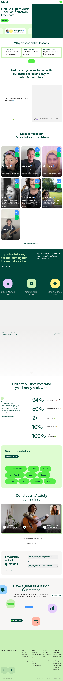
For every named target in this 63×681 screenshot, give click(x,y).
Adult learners (25, 656)
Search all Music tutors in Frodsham (31, 243)
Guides (44, 658)
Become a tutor (35, 660)
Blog (44, 656)
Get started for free (31, 601)
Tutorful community (47, 654)
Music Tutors (9, 144)
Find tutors (3, 144)
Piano (24, 481)
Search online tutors (6, 266)
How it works (24, 654)
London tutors (56, 652)
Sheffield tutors (56, 667)
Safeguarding (46, 659)
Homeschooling (25, 658)
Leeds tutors (56, 658)
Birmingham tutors (57, 656)
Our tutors (24, 652)
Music (31, 475)
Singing (11, 481)
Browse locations (25, 661)
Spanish (44, 475)
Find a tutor (4, 20)
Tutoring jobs (35, 661)
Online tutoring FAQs (36, 654)
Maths (33, 469)
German (37, 481)
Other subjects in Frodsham (11, 456)
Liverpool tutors (56, 661)
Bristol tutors (56, 669)
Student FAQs (35, 652)
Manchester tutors (57, 654)
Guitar (45, 469)
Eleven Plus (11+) (14, 475)
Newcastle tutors (57, 663)
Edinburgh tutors (56, 671)
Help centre (45, 652)
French (49, 481)
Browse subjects (25, 659)
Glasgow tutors (56, 659)
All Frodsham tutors (15, 469)
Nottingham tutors (57, 665)
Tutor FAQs (34, 663)
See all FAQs (8, 568)
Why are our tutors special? (8, 416)
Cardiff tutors (56, 673)
